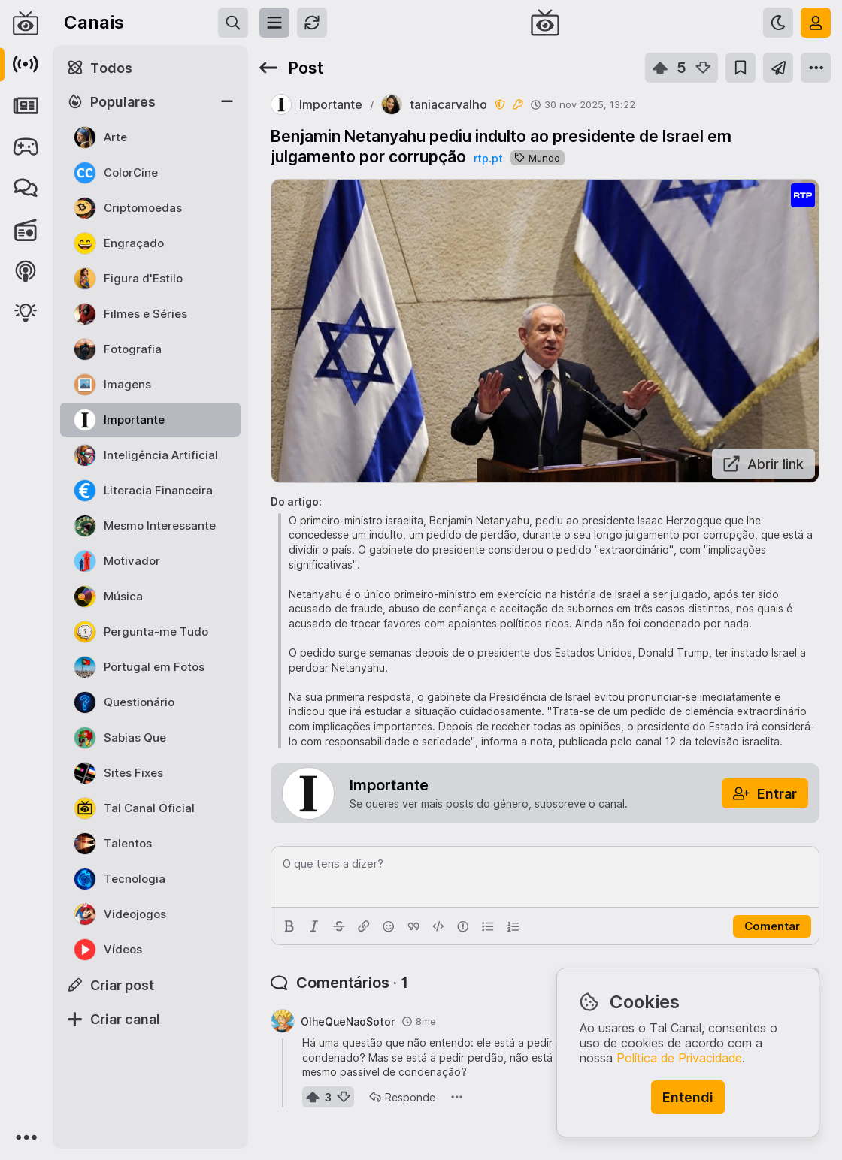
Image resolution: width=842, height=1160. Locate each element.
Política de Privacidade (679, 1057)
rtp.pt (488, 158)
